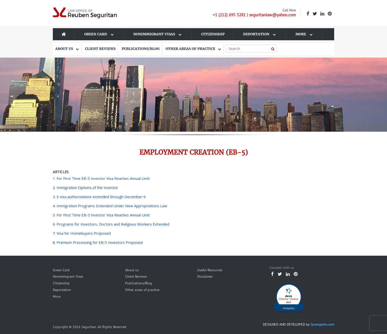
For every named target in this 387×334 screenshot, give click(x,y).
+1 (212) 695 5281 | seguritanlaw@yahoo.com (254, 15)
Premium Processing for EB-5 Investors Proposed (100, 242)
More (303, 34)
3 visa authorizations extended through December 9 (101, 196)
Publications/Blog (140, 48)
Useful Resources (209, 270)
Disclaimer (205, 276)
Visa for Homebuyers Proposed (84, 233)
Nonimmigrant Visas (157, 34)
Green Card (99, 34)
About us (67, 48)
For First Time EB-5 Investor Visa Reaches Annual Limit (103, 178)
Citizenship (213, 34)
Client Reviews (100, 48)
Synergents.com (322, 324)
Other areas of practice (193, 48)
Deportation (259, 34)
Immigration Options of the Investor (87, 187)
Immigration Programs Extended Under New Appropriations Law (112, 205)
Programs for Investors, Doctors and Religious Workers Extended (113, 224)
